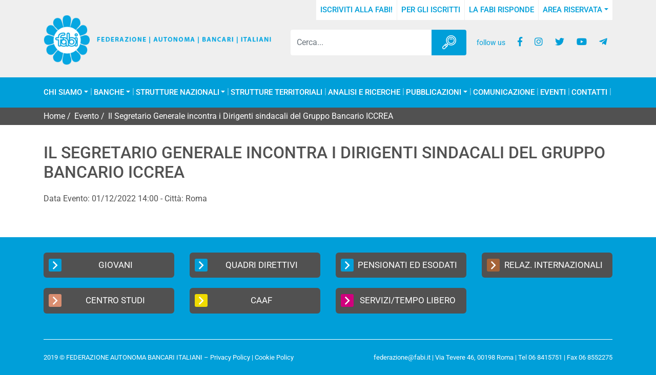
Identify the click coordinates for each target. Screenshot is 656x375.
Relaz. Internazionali (545, 265)
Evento (86, 116)
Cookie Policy (274, 357)
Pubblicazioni (433, 92)
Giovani (91, 265)
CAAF (233, 300)
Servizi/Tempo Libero (398, 300)
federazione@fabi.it (402, 357)
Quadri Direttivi (246, 265)
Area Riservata (572, 9)
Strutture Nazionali (177, 92)
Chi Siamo (63, 92)
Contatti (589, 92)
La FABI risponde (501, 9)
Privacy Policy (230, 357)
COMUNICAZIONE (504, 92)
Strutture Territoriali (276, 92)
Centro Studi (97, 300)
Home (54, 116)
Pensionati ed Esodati (399, 265)
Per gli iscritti (430, 9)
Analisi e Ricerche (364, 92)
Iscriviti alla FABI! (356, 9)
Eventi (553, 92)
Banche (109, 92)
